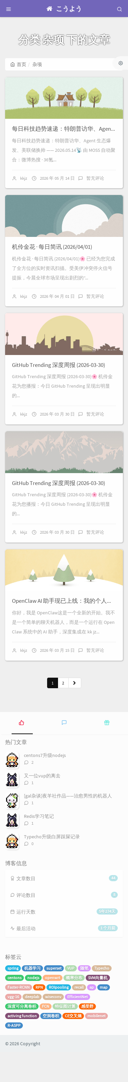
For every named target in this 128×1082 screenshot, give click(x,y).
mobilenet (96, 1045)
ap (91, 1017)
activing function (22, 1045)
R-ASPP (14, 1055)
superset (53, 998)
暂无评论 (95, 184)
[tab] (21, 752)
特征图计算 (65, 1036)
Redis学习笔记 (39, 846)
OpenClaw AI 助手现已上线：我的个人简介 (65, 630)
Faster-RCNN (19, 1017)
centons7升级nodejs (45, 785)
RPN (39, 1017)
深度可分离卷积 (22, 1036)
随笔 (84, 998)
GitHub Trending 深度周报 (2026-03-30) (58, 382)
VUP (70, 998)
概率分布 (74, 1007)
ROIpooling (59, 1017)
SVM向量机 (98, 1007)
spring (13, 998)
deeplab (32, 1026)
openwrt (52, 1007)
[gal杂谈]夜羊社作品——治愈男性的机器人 (68, 826)
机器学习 (32, 998)
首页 (18, 64)
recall (79, 1017)
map (104, 1017)
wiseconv (53, 1026)
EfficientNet (77, 1026)
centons (15, 1007)
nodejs (33, 1007)
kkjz (23, 184)
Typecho (101, 998)
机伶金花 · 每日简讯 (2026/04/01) (52, 258)
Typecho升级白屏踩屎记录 (52, 866)
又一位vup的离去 (42, 805)
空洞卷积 (51, 1045)
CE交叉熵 (73, 1045)
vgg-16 (13, 1026)
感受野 (87, 1036)
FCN (45, 1036)
